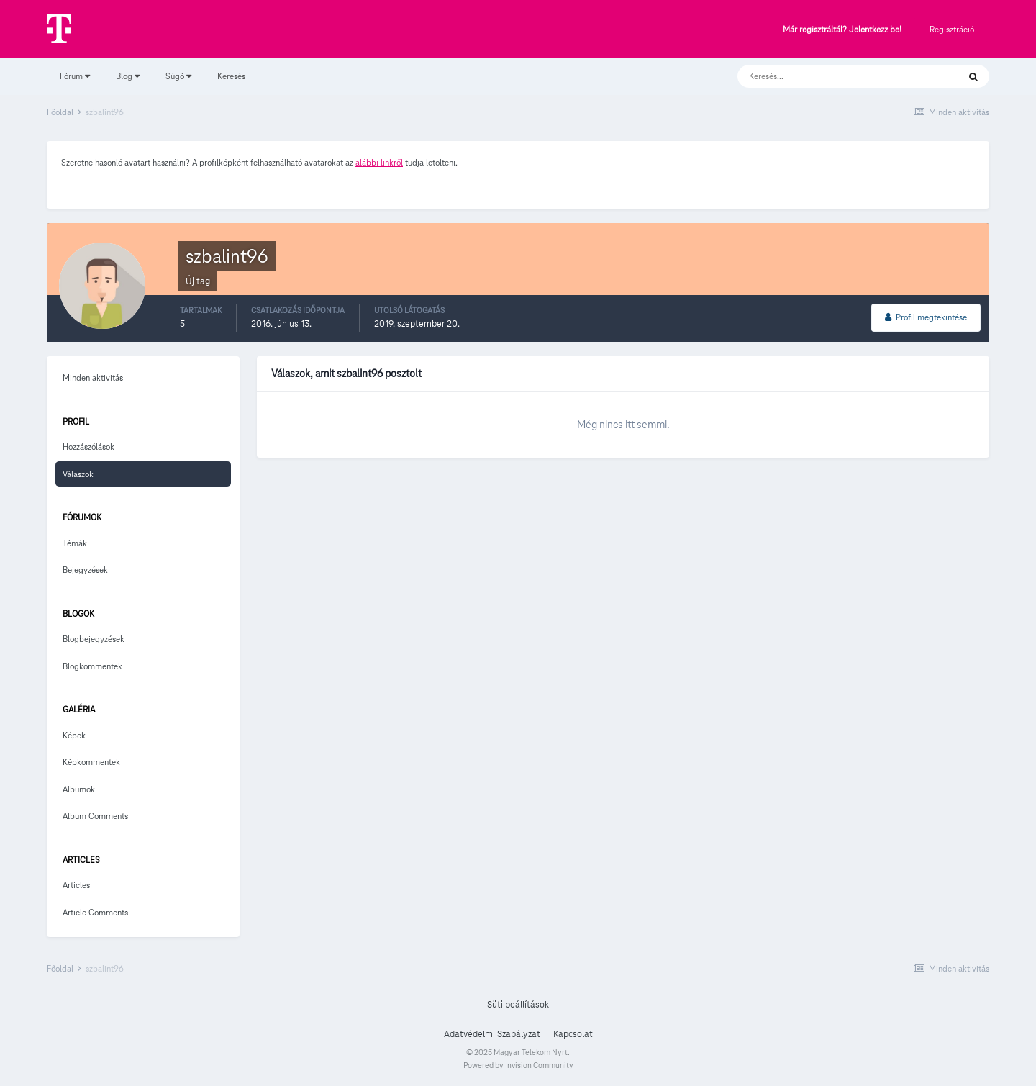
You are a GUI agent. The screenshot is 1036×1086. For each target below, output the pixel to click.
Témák (75, 543)
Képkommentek (91, 761)
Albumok (79, 789)
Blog (128, 76)
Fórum (75, 76)
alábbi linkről (379, 162)
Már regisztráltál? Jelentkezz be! (842, 29)
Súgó (178, 76)
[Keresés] (833, 76)
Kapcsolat (573, 1034)
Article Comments (95, 912)
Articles (76, 884)
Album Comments (95, 815)
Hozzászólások (88, 446)
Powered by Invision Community (518, 1065)
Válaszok (78, 474)
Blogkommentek (92, 666)
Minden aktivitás (93, 377)
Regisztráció (952, 29)
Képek (74, 735)
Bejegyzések (85, 569)
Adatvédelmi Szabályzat (492, 1034)
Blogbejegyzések (93, 638)
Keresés (231, 76)
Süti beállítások (518, 1004)
